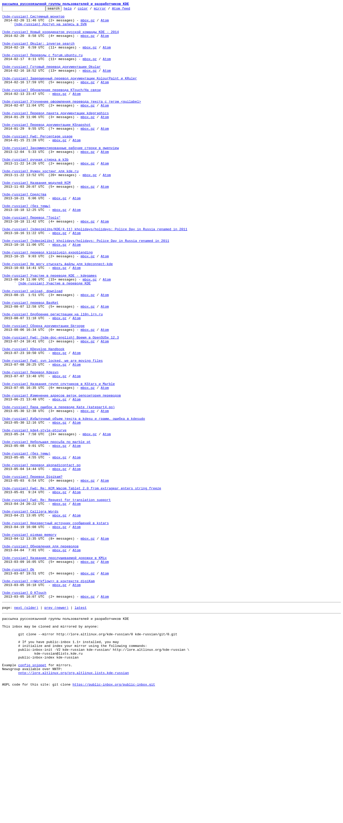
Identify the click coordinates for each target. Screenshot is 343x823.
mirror (108, 9)
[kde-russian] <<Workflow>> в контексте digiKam (48, 696)
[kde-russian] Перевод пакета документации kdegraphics (55, 134)
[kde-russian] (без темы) (26, 246)
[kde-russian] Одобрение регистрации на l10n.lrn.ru (52, 376)
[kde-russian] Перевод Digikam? (32, 571)
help (76, 9)
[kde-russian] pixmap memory (29, 640)
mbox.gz (88, 23)
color (91, 9)
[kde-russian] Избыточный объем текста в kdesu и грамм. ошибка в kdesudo (73, 501)
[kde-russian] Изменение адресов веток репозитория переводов (61, 473)
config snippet (32, 794)
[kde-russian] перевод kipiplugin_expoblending (47, 301)
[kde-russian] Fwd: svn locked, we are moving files (52, 431)
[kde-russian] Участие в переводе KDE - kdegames (49, 329)
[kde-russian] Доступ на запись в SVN (50, 28)
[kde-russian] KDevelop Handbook (33, 417)
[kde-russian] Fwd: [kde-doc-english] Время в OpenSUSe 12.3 (60, 403)
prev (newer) (56, 726)
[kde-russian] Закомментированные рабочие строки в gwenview (60, 176)
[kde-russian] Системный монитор (33, 18)
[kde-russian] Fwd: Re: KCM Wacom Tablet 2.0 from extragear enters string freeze (81, 584)
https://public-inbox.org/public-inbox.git (114, 817)
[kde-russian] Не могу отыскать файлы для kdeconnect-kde (57, 315)
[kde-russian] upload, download (32, 348)
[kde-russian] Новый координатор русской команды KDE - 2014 (60, 37)
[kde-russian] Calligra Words (30, 612)
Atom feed (129, 9)
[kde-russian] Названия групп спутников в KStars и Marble (58, 459)
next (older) (26, 726)
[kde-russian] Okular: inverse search (38, 51)
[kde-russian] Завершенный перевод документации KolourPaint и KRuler (69, 92)
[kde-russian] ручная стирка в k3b (35, 190)
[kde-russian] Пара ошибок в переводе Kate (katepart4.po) (58, 487)
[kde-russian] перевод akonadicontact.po (41, 557)
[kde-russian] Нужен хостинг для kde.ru (40, 204)
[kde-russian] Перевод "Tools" (31, 260)
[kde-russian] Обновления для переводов (40, 654)
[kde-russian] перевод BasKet (30, 362)
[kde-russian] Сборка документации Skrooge (43, 390)
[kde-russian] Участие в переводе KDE (54, 338)
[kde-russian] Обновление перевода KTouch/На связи (51, 106)
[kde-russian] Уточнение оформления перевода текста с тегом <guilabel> (71, 120)
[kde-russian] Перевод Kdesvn (30, 445)
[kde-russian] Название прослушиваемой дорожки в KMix (54, 668)
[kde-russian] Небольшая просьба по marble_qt (46, 529)
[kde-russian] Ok (18, 682)
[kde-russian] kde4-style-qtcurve (34, 515)
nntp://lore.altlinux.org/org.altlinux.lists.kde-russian (73, 803)
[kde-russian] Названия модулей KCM (36, 218)
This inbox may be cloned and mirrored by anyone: (50, 747)
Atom (105, 23)
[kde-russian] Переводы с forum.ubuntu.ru (42, 65)
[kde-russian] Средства (24, 232)
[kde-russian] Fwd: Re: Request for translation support (56, 598)
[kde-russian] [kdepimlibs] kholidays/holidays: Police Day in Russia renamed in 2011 (85, 287)
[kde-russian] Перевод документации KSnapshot (46, 148)
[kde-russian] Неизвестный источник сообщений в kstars (55, 626)
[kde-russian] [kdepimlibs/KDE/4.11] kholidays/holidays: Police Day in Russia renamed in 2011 (94, 273)
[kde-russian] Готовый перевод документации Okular (51, 79)
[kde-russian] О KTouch (24, 710)
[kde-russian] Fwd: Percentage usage (37, 162)
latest (81, 726)
